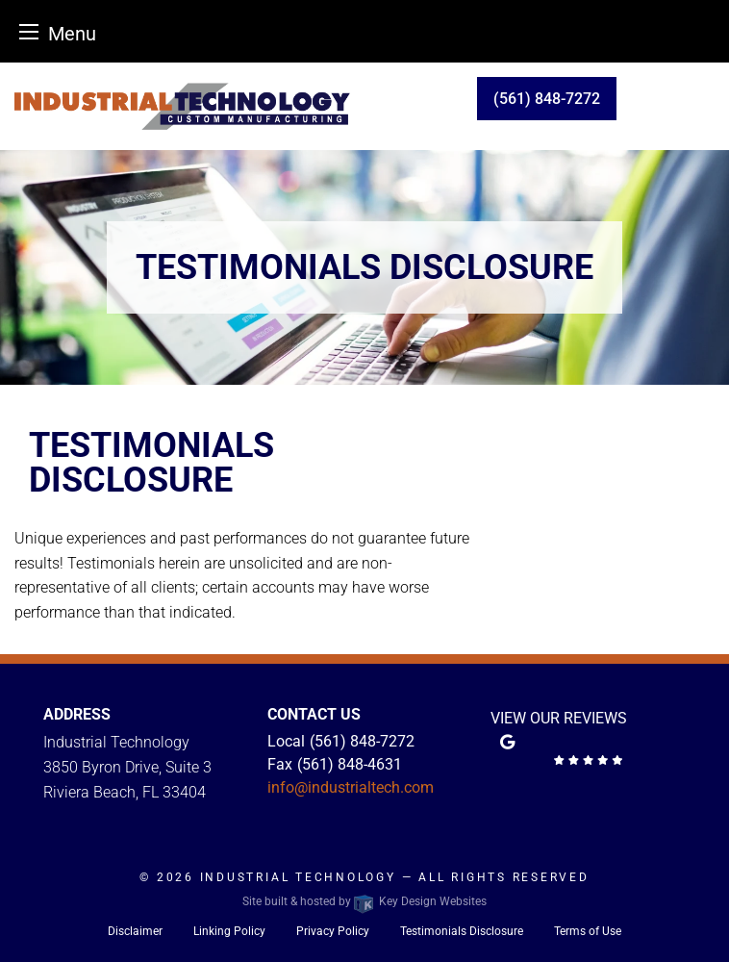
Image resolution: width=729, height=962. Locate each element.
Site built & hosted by (364, 901)
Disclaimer (135, 931)
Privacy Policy (332, 931)
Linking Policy (229, 931)
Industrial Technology (301, 877)
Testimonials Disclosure (461, 931)
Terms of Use (587, 931)
